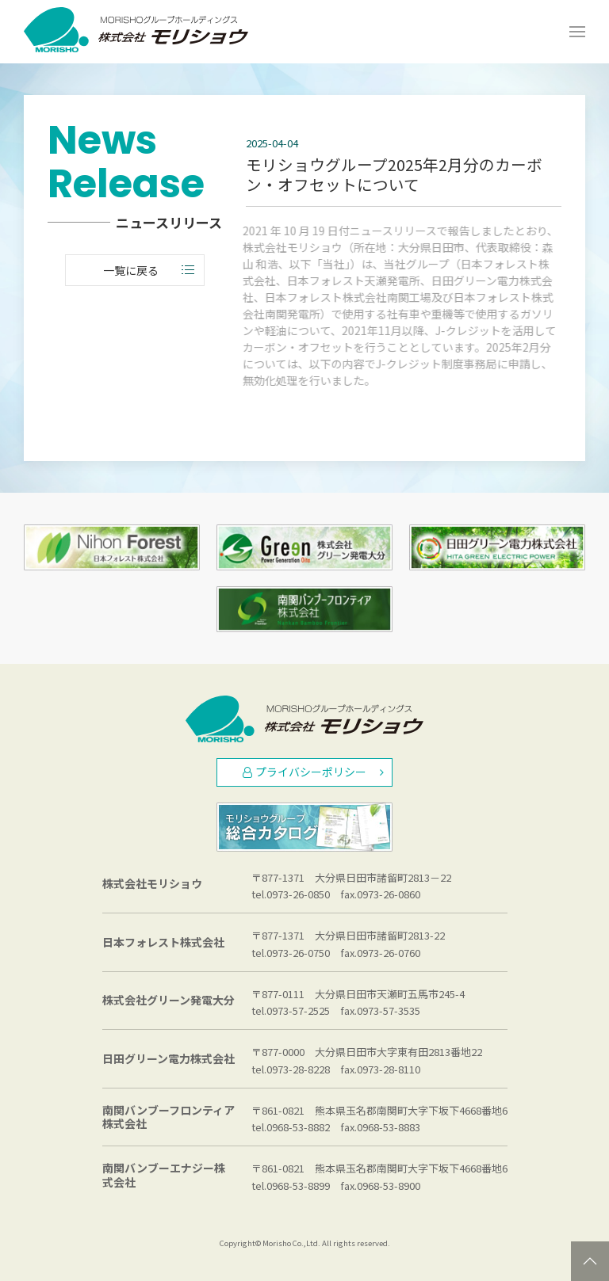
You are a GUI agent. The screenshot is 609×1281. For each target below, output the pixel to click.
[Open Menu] (577, 31)
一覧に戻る (148, 270)
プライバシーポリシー (313, 772)
